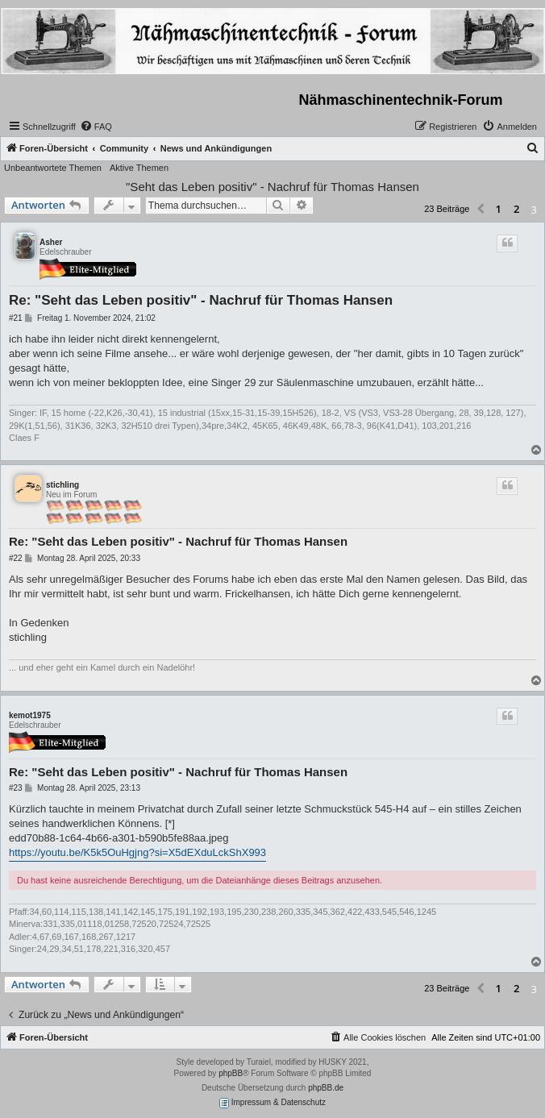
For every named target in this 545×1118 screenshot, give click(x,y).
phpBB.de (325, 1087)
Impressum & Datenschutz (272, 1103)
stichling (62, 484)
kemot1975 (30, 715)
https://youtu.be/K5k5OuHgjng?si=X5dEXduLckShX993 (137, 852)
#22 (16, 558)
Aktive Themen (139, 167)
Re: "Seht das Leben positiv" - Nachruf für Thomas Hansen (201, 300)
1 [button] (498, 209)
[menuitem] (96, 126)
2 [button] (516, 209)
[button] (480, 209)
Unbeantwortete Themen (53, 167)
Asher (51, 242)
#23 (16, 787)
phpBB (230, 1073)
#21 (16, 318)
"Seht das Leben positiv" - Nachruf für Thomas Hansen (272, 186)
